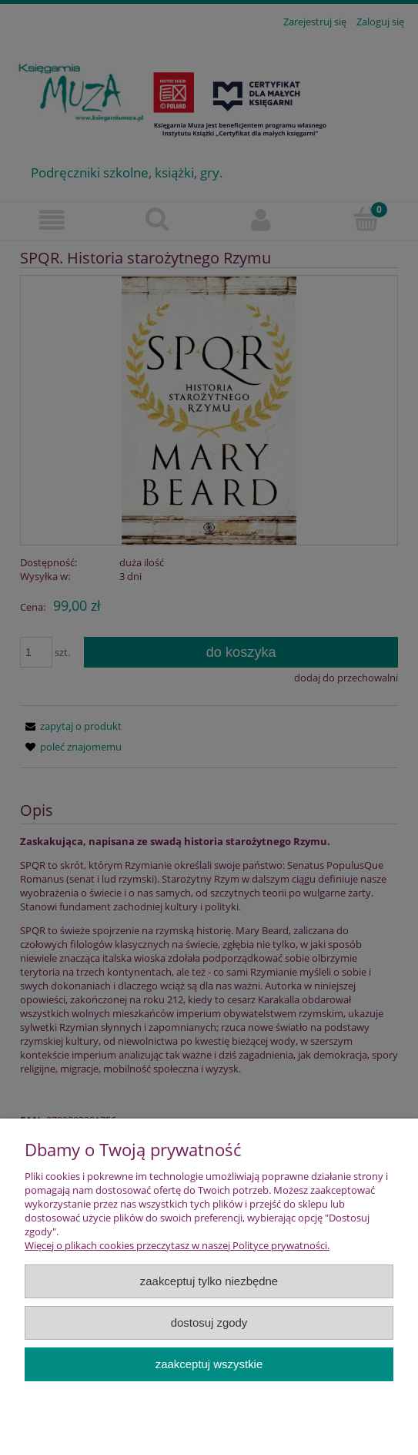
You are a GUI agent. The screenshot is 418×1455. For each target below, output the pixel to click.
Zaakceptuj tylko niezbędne (209, 1281)
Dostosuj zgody (209, 1322)
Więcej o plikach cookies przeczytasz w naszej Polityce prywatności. (177, 1245)
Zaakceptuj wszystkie (209, 1363)
